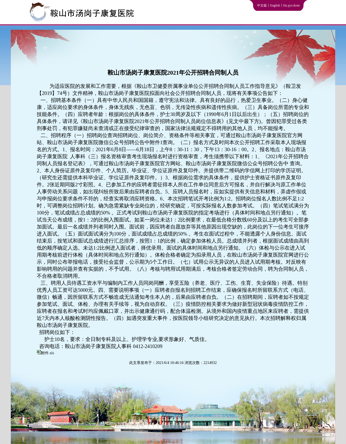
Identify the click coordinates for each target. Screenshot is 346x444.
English (275, 5)
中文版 (262, 5)
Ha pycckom (291, 5)
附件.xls (47, 353)
